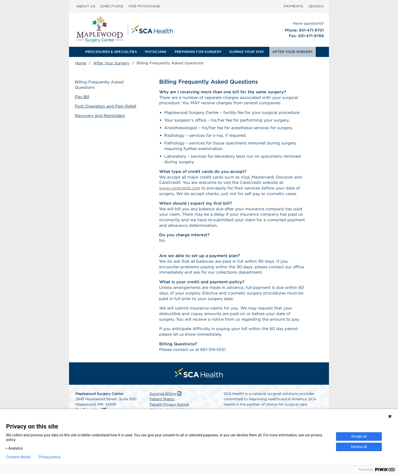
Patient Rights (162, 401)
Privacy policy (49, 457)
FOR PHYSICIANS (144, 6)
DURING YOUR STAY (246, 52)
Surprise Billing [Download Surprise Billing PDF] (166, 396)
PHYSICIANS (156, 52)
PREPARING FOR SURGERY (198, 52)
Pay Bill (82, 96)
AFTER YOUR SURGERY (292, 52)
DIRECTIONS (112, 6)
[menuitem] (85, 6)
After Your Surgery (111, 63)
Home (80, 63)
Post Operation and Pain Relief (106, 106)
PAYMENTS (293, 6)
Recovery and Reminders (100, 115)
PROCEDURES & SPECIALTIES (111, 52)
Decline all (359, 447)
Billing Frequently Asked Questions (99, 85)
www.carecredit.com (179, 188)
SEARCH (316, 6)
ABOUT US (85, 6)
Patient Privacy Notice (169, 406)
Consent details (18, 457)
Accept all (359, 436)
